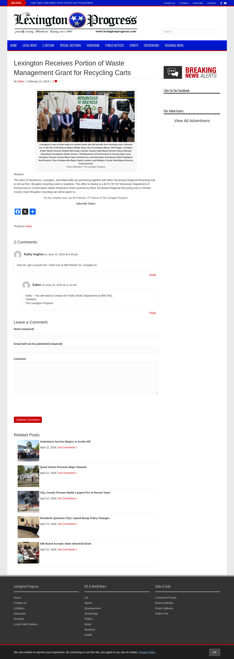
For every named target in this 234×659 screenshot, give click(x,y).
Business (89, 629)
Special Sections (70, 45)
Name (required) (24, 329)
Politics (88, 618)
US (86, 597)
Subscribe (198, 3)
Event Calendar (164, 602)
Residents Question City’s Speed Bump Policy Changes (75, 518)
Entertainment (92, 608)
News (29, 226)
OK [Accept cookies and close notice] (215, 652)
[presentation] (42, 405)
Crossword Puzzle (165, 597)
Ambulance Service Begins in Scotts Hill (65, 441)
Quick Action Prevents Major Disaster (63, 467)
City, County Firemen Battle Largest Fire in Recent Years (75, 492)
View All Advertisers (192, 120)
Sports (88, 602)
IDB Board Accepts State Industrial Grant (65, 543)
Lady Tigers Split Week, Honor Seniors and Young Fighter (62, 2)
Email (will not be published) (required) (38, 343)
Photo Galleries (164, 608)
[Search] (189, 31)
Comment (20, 358)
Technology (91, 613)
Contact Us (169, 3)
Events (134, 45)
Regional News (174, 45)
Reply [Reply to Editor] (152, 312)
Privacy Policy (147, 652)
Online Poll (161, 613)
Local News (30, 45)
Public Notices (114, 45)
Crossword (151, 45)
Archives (211, 3)
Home (13, 45)
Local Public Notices (26, 624)
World (87, 624)
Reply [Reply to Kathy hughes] (152, 274)
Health (88, 634)
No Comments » (67, 447)
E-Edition (183, 3)
